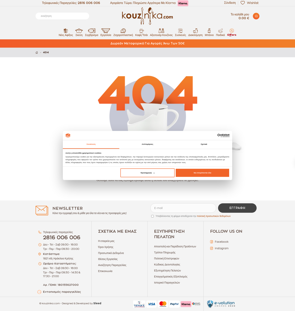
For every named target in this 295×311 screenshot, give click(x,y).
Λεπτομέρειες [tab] (147, 144)
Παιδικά (220, 32)
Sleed (97, 303)
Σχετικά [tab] (204, 144)
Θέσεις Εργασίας (108, 259)
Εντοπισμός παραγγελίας (62, 291)
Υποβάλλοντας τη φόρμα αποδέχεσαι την (193, 216)
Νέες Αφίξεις (66, 32)
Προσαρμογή (147, 173)
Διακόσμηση (195, 32)
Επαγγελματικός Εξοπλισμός (170, 276)
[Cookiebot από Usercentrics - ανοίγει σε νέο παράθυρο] (213, 135)
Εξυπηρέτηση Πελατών (167, 270)
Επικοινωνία (105, 271)
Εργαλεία (105, 32)
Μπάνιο (209, 32)
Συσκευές (180, 32)
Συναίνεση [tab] (91, 144)
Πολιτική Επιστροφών (166, 258)
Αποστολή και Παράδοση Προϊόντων (175, 246)
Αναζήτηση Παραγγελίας (112, 265)
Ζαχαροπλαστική (123, 32)
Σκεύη (79, 32)
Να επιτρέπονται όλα (202, 173)
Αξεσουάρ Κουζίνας (161, 32)
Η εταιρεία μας (106, 241)
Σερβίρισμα (91, 32)
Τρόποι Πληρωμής (165, 252)
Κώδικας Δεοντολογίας (167, 264)
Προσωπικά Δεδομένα (111, 253)
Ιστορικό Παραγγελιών (167, 282)
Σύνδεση (230, 2)
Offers (231, 32)
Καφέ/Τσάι (141, 32)
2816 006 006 (89, 3)
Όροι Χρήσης (105, 247)
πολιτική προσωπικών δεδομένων (214, 216)
